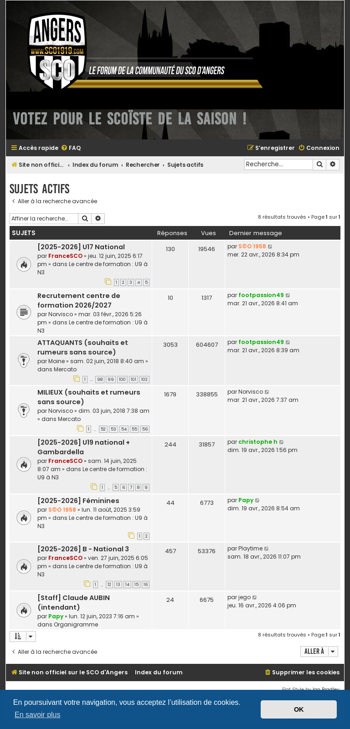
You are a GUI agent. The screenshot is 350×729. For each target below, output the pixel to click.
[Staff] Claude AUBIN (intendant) (73, 602)
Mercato (65, 369)
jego (244, 597)
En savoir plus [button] (38, 715)
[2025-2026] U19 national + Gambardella (83, 447)
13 (118, 584)
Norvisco (60, 314)
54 (124, 429)
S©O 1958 (252, 246)
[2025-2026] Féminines (78, 500)
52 (103, 429)
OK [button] (299, 709)
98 (100, 379)
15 (136, 584)
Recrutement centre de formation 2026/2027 (78, 300)
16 (146, 584)
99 (111, 379)
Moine (56, 361)
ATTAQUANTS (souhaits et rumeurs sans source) (82, 347)
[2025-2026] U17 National (81, 247)
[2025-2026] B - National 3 (83, 549)
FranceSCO (65, 256)
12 (109, 584)
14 (127, 584)
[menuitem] (71, 148)
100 (122, 379)
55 (134, 429)
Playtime (250, 548)
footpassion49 (261, 295)
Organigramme (76, 624)
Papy (245, 500)
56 (145, 429)
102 (144, 379)
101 (133, 379)
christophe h (258, 442)
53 (113, 429)
